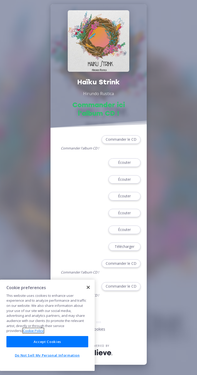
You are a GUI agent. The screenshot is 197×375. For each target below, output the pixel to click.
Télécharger (124, 247)
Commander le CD (121, 140)
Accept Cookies (47, 341)
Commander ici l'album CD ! (98, 109)
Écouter (124, 163)
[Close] (88, 287)
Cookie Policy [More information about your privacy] (33, 330)
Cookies (98, 329)
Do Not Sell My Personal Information (47, 355)
